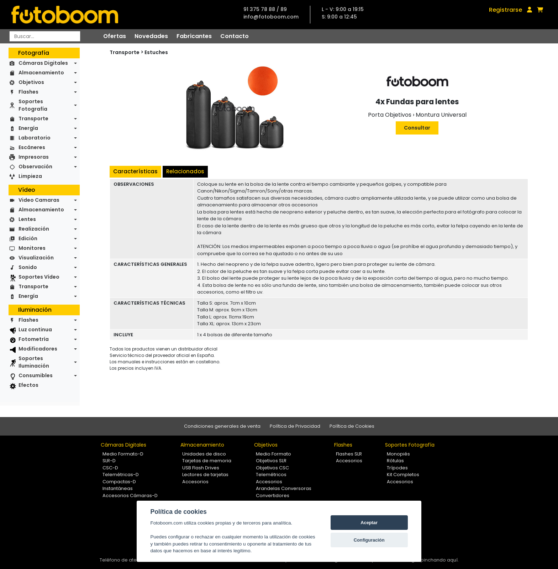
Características (135, 171)
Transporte (33, 118)
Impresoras (34, 156)
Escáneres (32, 147)
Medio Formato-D (122, 454)
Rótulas (395, 460)
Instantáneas (117, 488)
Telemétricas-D (120, 474)
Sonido (28, 267)
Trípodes (397, 467)
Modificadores (38, 348)
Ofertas (114, 36)
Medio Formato (273, 454)
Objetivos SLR (271, 460)
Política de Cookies (352, 426)
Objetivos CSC (272, 467)
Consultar (417, 127)
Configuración (369, 540)
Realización (34, 228)
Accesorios (195, 481)
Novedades (151, 36)
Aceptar (369, 522)
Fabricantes (194, 36)
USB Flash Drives (200, 467)
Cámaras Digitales (43, 63)
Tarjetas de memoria (206, 460)
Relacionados (185, 171)
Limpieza (30, 176)
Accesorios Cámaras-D (130, 495)
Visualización (36, 257)
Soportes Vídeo (39, 276)
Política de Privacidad (295, 426)
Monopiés (398, 454)
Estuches (156, 52)
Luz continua (35, 329)
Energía (28, 128)
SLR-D (109, 460)
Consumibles (36, 375)
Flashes (28, 91)
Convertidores (272, 495)
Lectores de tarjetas (205, 474)
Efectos (28, 385)
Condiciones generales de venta (222, 426)
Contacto (234, 36)
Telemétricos (271, 474)
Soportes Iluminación (34, 362)
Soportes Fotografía (33, 105)
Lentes (27, 219)
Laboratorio (35, 137)
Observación (35, 166)
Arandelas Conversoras (283, 488)
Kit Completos (403, 474)
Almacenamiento (41, 72)
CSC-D (110, 467)
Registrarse (505, 10)
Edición (28, 238)
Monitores (32, 248)
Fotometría (34, 339)
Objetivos (31, 82)
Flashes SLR (349, 454)
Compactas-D (119, 481)
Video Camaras (39, 200)
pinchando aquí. (440, 560)
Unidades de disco (204, 454)
